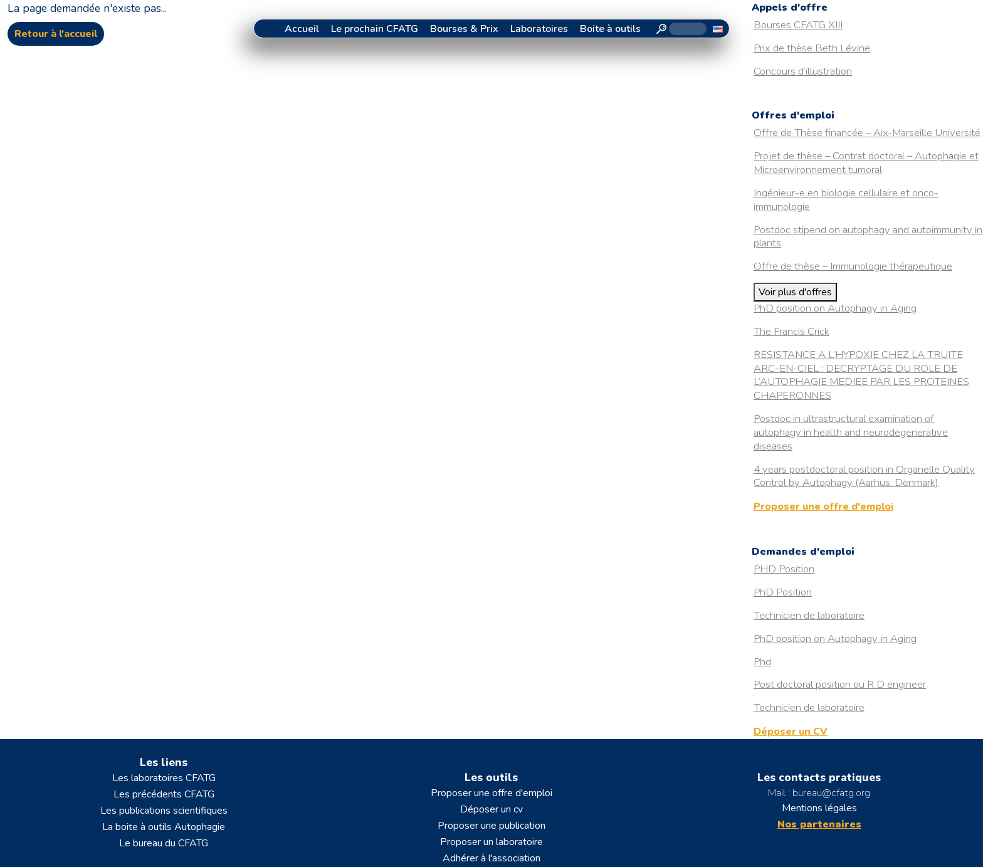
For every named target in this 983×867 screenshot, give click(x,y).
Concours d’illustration (803, 71)
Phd (762, 661)
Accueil (302, 29)
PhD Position (783, 592)
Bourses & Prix (464, 29)
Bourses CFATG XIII (798, 25)
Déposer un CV (791, 731)
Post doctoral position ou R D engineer (840, 684)
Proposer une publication (491, 826)
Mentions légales (819, 808)
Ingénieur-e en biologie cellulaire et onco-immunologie (846, 200)
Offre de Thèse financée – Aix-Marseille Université (867, 132)
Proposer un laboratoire (491, 842)
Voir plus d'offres (795, 292)
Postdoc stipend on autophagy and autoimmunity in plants (868, 237)
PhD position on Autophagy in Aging (835, 308)
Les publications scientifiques (164, 810)
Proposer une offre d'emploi (823, 506)
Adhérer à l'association (491, 858)
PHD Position (784, 569)
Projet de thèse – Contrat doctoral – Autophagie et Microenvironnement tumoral (866, 163)
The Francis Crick (791, 331)
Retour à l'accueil (55, 34)
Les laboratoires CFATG (164, 778)
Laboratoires (539, 29)
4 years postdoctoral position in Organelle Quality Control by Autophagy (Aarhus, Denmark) (864, 476)
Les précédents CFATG (163, 794)
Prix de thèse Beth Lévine (812, 48)
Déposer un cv (491, 809)
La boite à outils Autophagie (163, 827)
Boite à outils (610, 29)
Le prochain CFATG (374, 29)
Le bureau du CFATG (163, 843)
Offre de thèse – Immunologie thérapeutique (853, 266)
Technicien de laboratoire (809, 615)
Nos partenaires (819, 824)
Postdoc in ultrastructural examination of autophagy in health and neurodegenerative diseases (851, 432)
